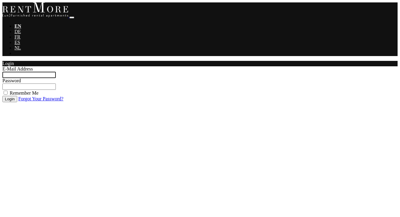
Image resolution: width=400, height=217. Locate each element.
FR (17, 36)
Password (11, 80)
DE (17, 31)
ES (17, 42)
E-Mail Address (17, 68)
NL (17, 47)
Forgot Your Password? (41, 98)
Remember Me (24, 93)
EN (17, 26)
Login (10, 99)
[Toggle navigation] (71, 17)
